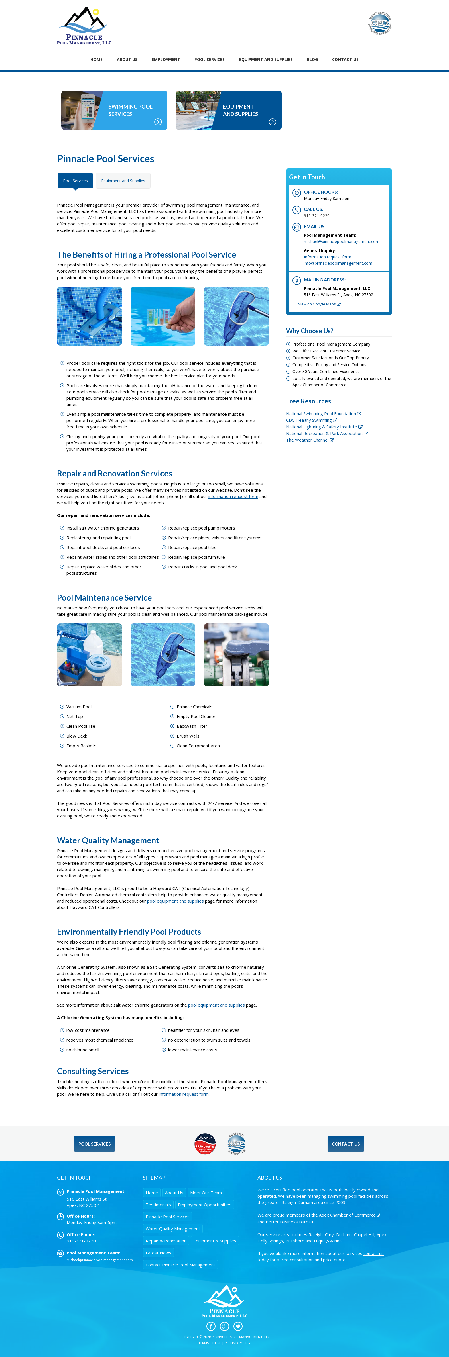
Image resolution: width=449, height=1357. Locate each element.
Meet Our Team (206, 1192)
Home (96, 59)
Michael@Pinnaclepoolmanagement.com (100, 1260)
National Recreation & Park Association (324, 433)
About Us (127, 59)
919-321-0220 (317, 215)
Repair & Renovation (166, 1241)
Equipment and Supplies (123, 180)
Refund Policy (238, 1343)
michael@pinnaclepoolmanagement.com (341, 241)
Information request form (327, 257)
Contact (180, 1265)
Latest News (158, 1253)
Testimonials (158, 1204)
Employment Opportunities (204, 1204)
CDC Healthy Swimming (309, 420)
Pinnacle (168, 1216)
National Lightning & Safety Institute (321, 427)
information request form (233, 496)
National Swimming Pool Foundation (321, 413)
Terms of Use (209, 1343)
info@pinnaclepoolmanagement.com (338, 263)
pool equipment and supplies (175, 901)
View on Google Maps (317, 304)
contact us (373, 1253)
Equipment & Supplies (214, 1241)
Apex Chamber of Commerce (347, 1215)
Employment (166, 59)
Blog (312, 59)
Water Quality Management (173, 1229)
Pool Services (209, 59)
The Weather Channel (307, 440)
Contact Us (345, 59)
